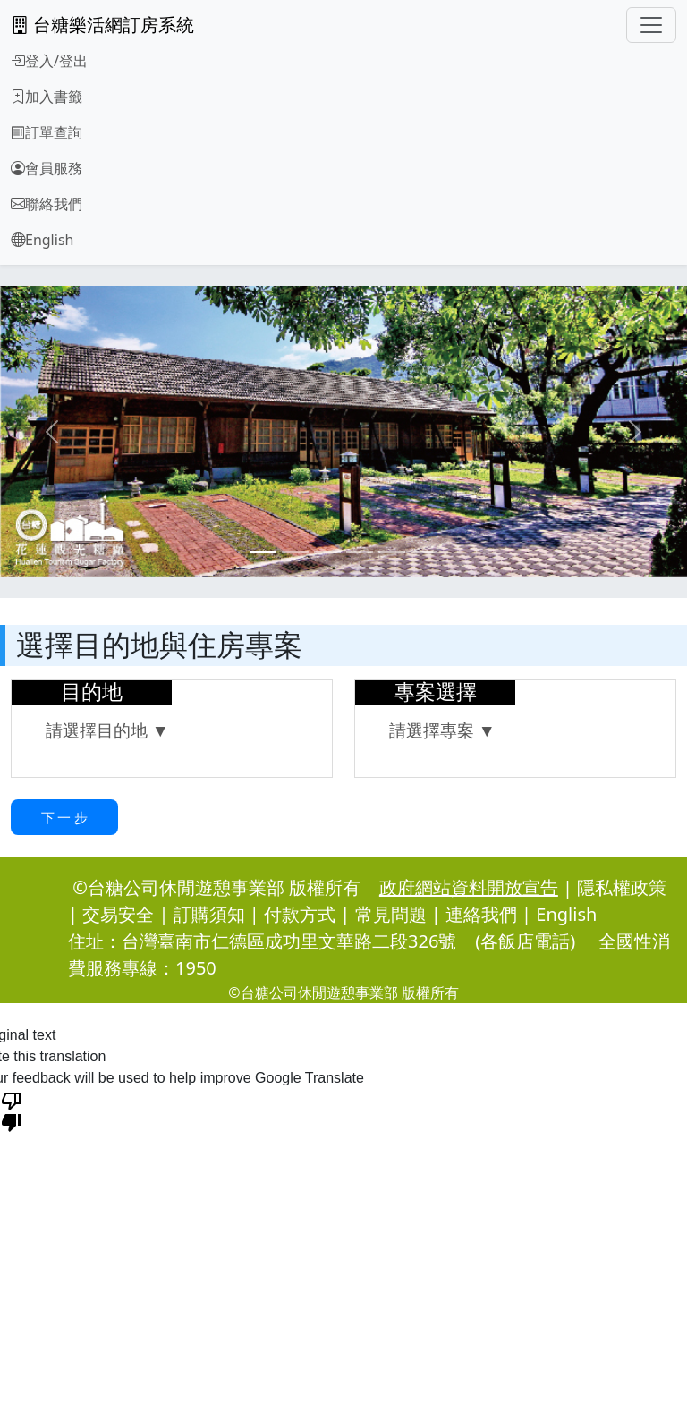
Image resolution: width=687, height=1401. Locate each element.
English (42, 239)
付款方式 (299, 914)
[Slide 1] (263, 552)
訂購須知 (209, 914)
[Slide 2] (295, 552)
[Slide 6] (424, 552)
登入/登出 (49, 61)
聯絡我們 (46, 204)
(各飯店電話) (525, 941)
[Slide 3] (327, 552)
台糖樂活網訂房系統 (102, 25)
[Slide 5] (391, 552)
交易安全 (118, 914)
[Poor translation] (11, 1110)
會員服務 (46, 168)
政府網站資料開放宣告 (468, 887)
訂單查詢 (46, 132)
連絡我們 (481, 914)
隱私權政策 (621, 887)
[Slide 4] (359, 552)
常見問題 (391, 914)
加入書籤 (46, 96)
